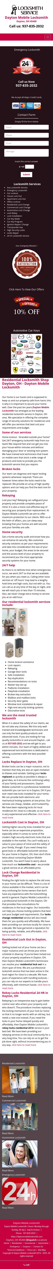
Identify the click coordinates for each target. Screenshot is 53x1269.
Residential (17, 1243)
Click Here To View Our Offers (26, 289)
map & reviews (33, 1230)
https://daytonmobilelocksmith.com (26, 1237)
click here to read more (24, 1044)
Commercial (30, 1243)
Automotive (43, 1243)
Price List (31, 1250)
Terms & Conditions (15, 1250)
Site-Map (42, 1250)
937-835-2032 (33, 26)
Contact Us (38, 1246)
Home (6, 1243)
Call (26, 1264)
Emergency (15, 1246)
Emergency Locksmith (27, 49)
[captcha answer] (29, 167)
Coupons (27, 1246)
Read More (8, 1096)
